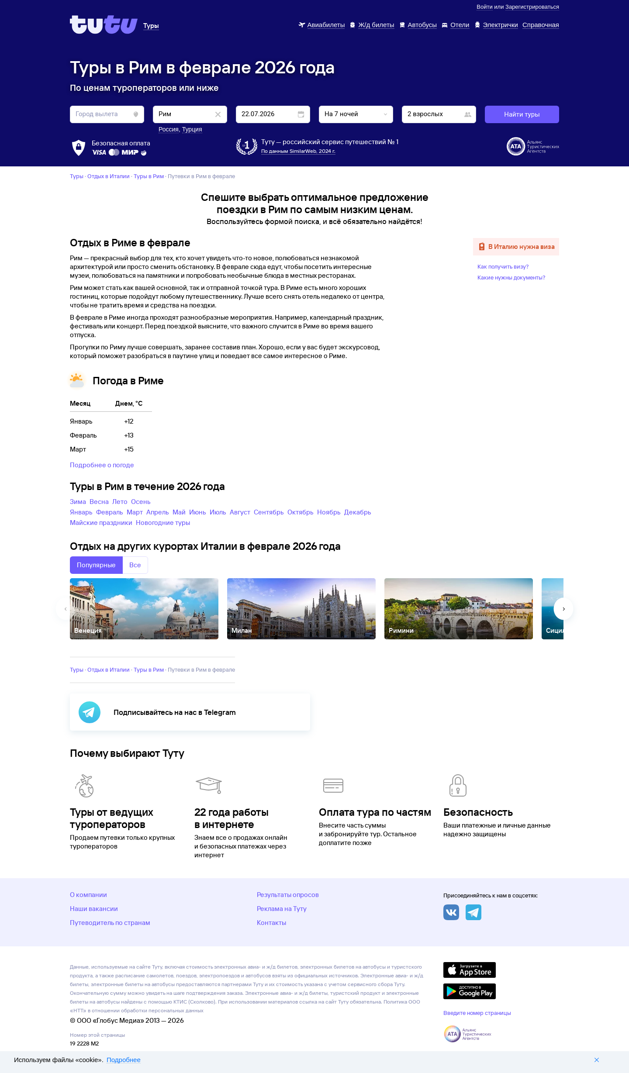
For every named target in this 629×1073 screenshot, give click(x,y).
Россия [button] (169, 129)
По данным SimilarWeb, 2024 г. (298, 151)
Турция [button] (192, 129)
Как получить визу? (503, 266)
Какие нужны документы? (511, 277)
